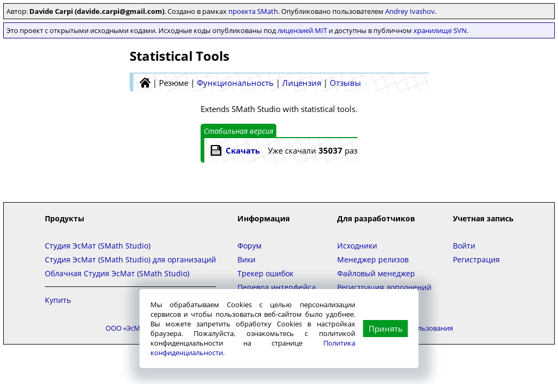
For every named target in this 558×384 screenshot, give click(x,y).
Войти (464, 246)
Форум (249, 246)
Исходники (357, 246)
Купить (58, 300)
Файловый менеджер (376, 273)
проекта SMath (253, 11)
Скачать (243, 150)
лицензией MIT (302, 30)
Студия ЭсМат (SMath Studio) (97, 246)
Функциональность (235, 82)
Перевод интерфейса (276, 287)
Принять (386, 328)
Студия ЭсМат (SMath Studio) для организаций (130, 259)
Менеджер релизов (373, 259)
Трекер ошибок (265, 273)
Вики (246, 259)
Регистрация (476, 259)
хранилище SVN (440, 30)
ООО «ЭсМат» (128, 328)
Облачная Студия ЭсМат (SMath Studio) (117, 273)
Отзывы (345, 82)
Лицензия (301, 82)
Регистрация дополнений (384, 287)
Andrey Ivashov (410, 11)
